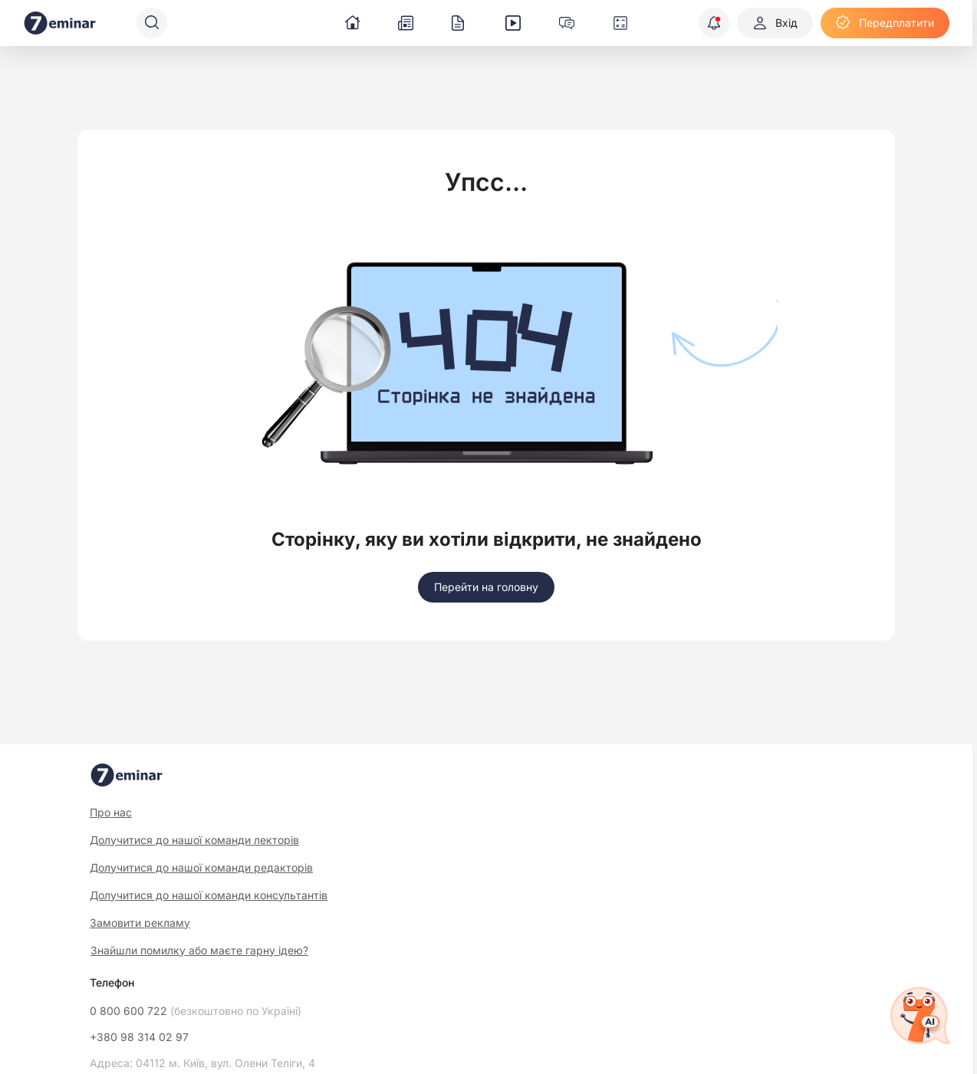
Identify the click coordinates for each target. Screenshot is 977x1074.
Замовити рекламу (140, 922)
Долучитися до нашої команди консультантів (208, 895)
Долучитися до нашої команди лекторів (194, 839)
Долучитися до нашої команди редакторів (201, 867)
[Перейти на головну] (486, 587)
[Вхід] (775, 23)
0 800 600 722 (195, 1011)
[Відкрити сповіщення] (714, 23)
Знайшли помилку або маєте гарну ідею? (199, 950)
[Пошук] (152, 23)
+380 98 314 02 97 (139, 1037)
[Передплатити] (885, 23)
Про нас (111, 812)
